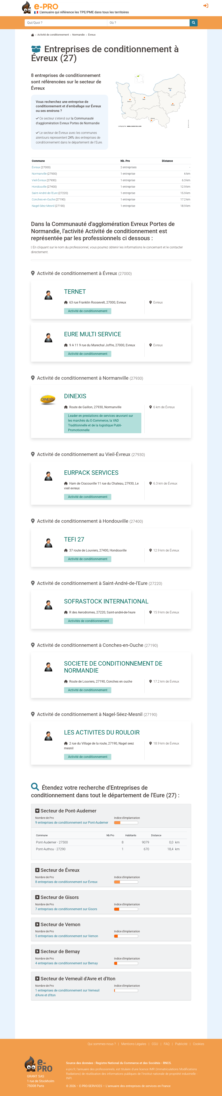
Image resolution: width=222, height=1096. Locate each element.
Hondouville (39, 186)
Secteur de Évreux (57, 870)
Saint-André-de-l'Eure (45, 193)
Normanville (39, 173)
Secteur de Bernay (57, 951)
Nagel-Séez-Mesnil (43, 206)
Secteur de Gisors (57, 897)
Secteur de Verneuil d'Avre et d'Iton (75, 979)
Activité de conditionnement (53, 34)
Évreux (36, 167)
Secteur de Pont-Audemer (65, 811)
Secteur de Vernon (57, 924)
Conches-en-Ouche (43, 199)
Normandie (78, 34)
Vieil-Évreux (39, 180)
